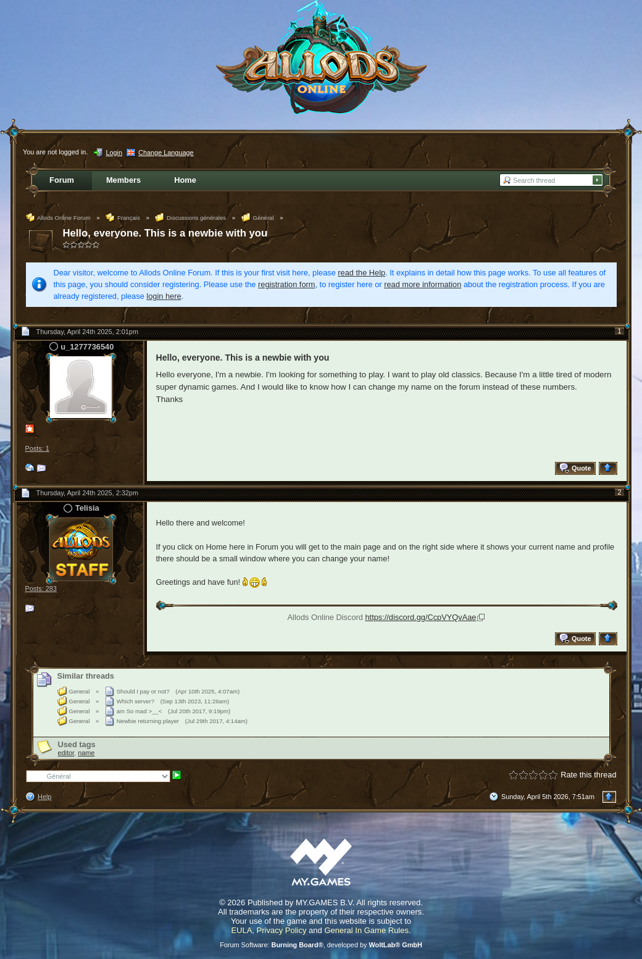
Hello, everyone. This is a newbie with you (165, 233)
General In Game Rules (366, 930)
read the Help (361, 272)
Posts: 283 (41, 588)
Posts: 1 (37, 448)
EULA (241, 930)
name (86, 752)
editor (66, 752)
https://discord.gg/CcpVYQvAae (420, 617)
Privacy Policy (282, 930)
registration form (286, 284)
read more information (422, 284)
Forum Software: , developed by (321, 945)
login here (163, 296)
